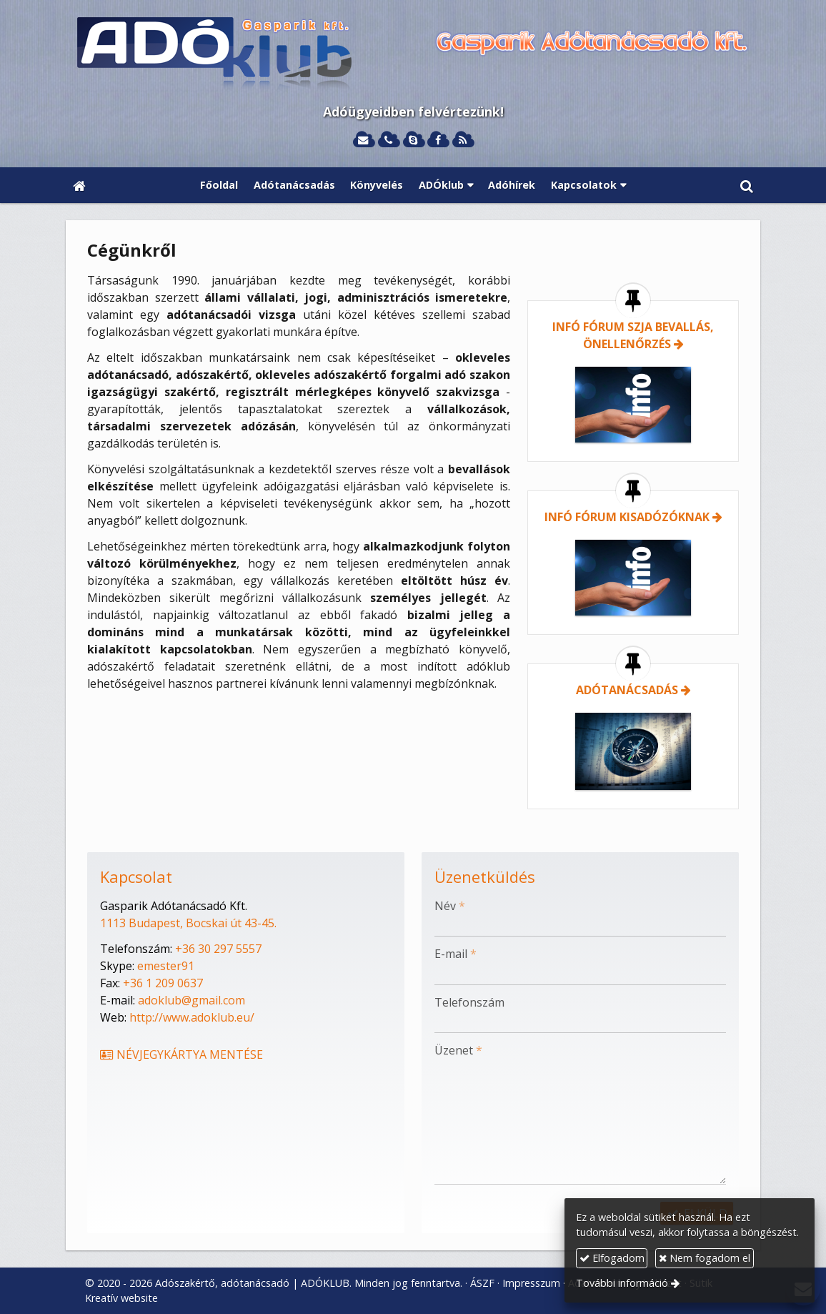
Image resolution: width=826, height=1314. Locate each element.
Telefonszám (469, 1002)
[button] (746, 185)
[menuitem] (219, 185)
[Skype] (413, 140)
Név (449, 906)
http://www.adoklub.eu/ (191, 1017)
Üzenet (458, 1050)
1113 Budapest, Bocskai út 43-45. (188, 923)
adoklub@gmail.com (191, 1000)
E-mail (455, 954)
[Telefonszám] (388, 140)
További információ (622, 1283)
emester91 (165, 966)
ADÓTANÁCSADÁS (627, 690)
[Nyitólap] (413, 54)
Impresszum (531, 1283)
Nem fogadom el (704, 1258)
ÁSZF (482, 1283)
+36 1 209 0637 (163, 983)
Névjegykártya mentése (181, 1054)
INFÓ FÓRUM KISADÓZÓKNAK (627, 517)
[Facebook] (437, 140)
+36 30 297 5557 (218, 949)
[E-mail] (363, 140)
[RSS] (462, 140)
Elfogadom (612, 1258)
